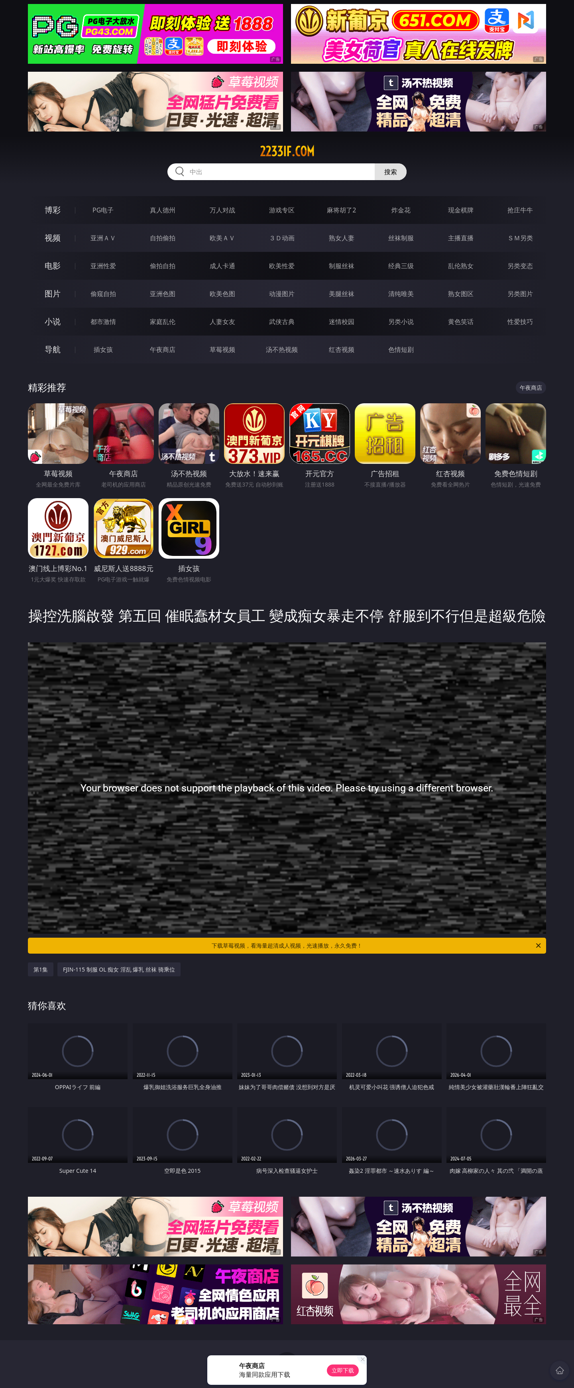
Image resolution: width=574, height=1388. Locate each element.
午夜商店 (162, 349)
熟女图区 (461, 293)
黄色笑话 (461, 321)
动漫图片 (282, 293)
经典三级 (401, 265)
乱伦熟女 (461, 265)
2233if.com (287, 151)
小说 (53, 321)
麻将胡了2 (341, 210)
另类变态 (520, 265)
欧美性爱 (282, 265)
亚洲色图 (162, 293)
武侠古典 (282, 321)
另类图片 (520, 293)
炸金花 (401, 210)
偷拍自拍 (162, 265)
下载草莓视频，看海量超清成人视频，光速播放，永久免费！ (377, 945)
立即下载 (343, 1370)
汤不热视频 (282, 349)
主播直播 (461, 238)
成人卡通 (222, 265)
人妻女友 (222, 321)
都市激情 (103, 321)
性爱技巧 (520, 321)
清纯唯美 (401, 293)
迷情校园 (341, 321)
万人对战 (222, 210)
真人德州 (162, 210)
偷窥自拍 (103, 293)
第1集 (40, 969)
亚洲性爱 (103, 265)
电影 (53, 265)
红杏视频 (341, 349)
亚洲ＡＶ (103, 238)
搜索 (390, 171)
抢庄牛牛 (520, 210)
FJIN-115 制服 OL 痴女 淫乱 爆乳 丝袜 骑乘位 (119, 969)
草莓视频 (222, 349)
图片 (53, 293)
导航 (53, 349)
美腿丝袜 (341, 293)
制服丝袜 (341, 265)
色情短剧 (401, 349)
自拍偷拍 (162, 238)
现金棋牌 (461, 210)
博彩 (53, 209)
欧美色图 (222, 293)
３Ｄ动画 (282, 238)
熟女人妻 (341, 238)
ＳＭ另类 (520, 238)
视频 (53, 237)
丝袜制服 (401, 238)
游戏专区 (282, 210)
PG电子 (103, 210)
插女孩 (103, 349)
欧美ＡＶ (222, 238)
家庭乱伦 (162, 321)
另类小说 (401, 321)
